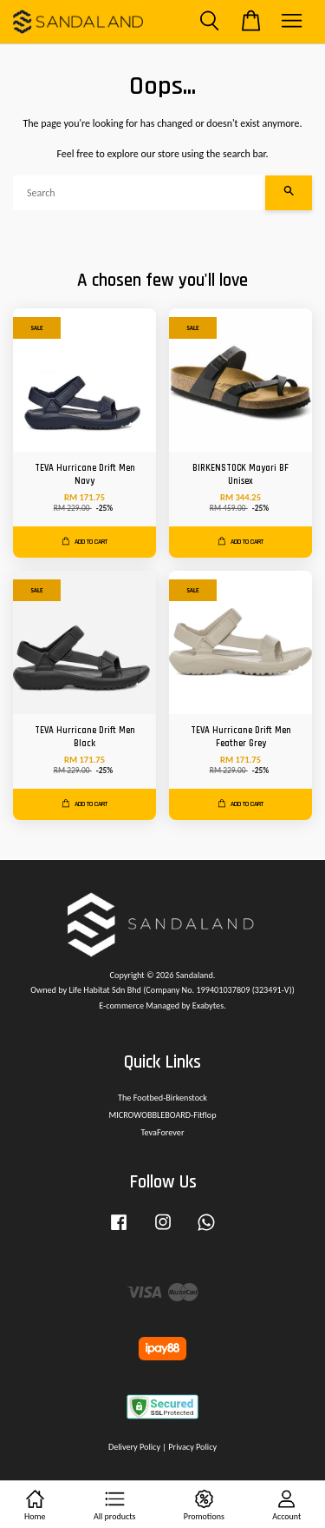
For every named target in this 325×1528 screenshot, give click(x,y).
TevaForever (163, 1132)
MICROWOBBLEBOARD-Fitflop (162, 1115)
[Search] (139, 192)
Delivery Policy (134, 1446)
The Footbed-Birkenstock (162, 1097)
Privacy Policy (192, 1446)
